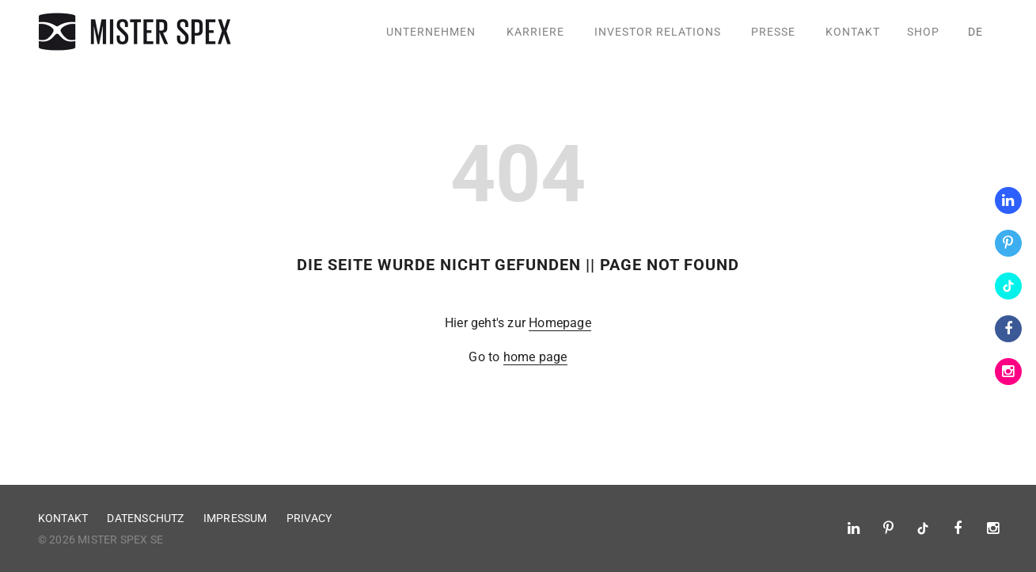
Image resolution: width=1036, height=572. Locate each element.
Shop (923, 31)
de (975, 31)
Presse (773, 31)
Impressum (235, 518)
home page (535, 356)
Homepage (560, 322)
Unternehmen (431, 31)
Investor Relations (657, 31)
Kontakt (852, 31)
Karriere (535, 31)
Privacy (309, 518)
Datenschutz (145, 518)
